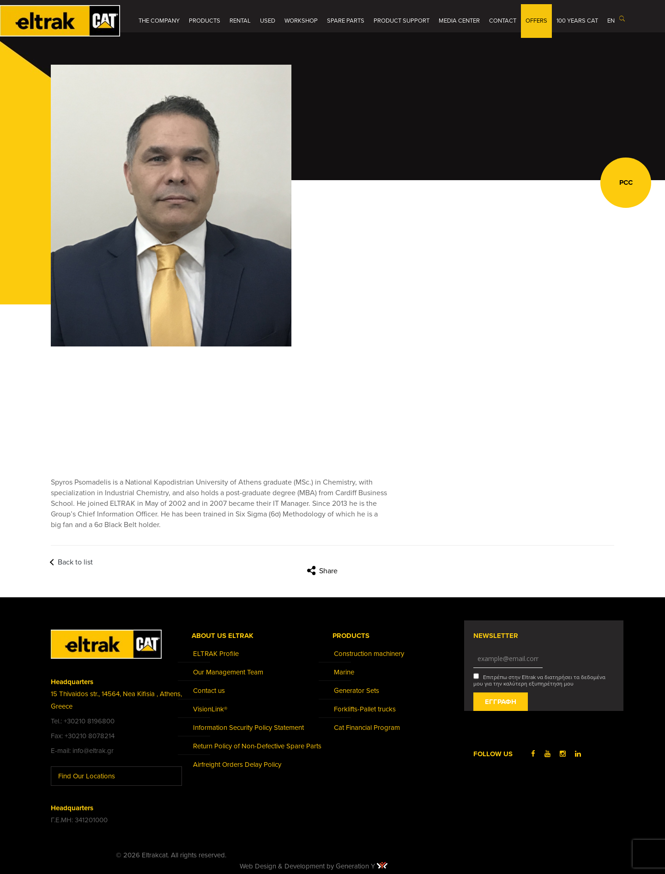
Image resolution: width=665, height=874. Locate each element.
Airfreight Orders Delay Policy (237, 764)
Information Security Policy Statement (248, 727)
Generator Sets (356, 690)
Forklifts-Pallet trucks (365, 709)
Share (328, 571)
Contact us (209, 690)
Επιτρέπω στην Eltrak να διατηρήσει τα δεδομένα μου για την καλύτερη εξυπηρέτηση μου (539, 680)
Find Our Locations (93, 775)
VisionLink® (210, 709)
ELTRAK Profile (216, 653)
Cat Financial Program (367, 727)
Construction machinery (369, 653)
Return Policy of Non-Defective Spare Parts (257, 746)
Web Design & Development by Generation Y (313, 866)
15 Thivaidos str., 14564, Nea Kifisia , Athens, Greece (116, 700)
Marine (344, 672)
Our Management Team (228, 672)
